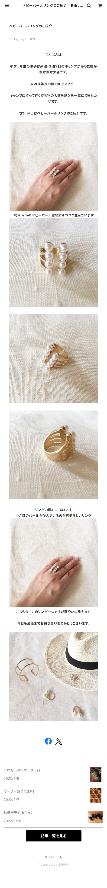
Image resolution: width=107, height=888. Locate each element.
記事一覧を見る (53, 836)
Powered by (53, 864)
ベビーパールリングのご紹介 (30, 26)
